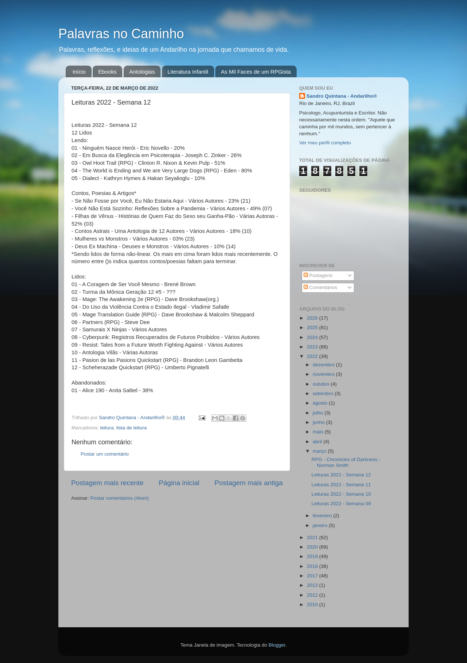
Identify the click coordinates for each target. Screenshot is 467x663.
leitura (107, 427)
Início (79, 72)
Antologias (142, 72)
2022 (313, 356)
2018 (313, 566)
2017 (313, 575)
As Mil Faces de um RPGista (256, 72)
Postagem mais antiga (249, 483)
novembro (324, 374)
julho (318, 413)
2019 (313, 556)
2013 (313, 585)
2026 (313, 318)
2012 (313, 595)
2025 (313, 327)
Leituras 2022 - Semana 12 (341, 474)
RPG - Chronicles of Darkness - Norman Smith (346, 462)
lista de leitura (131, 427)
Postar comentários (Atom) (119, 498)
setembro (324, 393)
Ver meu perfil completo (325, 142)
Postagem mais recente (107, 483)
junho (319, 422)
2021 (313, 537)
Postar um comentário (105, 454)
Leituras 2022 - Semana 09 (341, 503)
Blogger (277, 645)
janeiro (321, 525)
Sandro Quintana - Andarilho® (341, 96)
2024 (313, 337)
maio (319, 431)
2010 (313, 604)
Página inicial (179, 483)
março (320, 451)
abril (318, 441)
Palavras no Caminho (121, 33)
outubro (322, 384)
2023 (313, 347)
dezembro (324, 364)
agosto (321, 403)
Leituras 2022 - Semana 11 (341, 484)
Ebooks (107, 72)
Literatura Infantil (187, 72)
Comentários (320, 287)
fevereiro (323, 515)
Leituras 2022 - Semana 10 (341, 494)
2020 (313, 547)
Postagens (318, 275)
